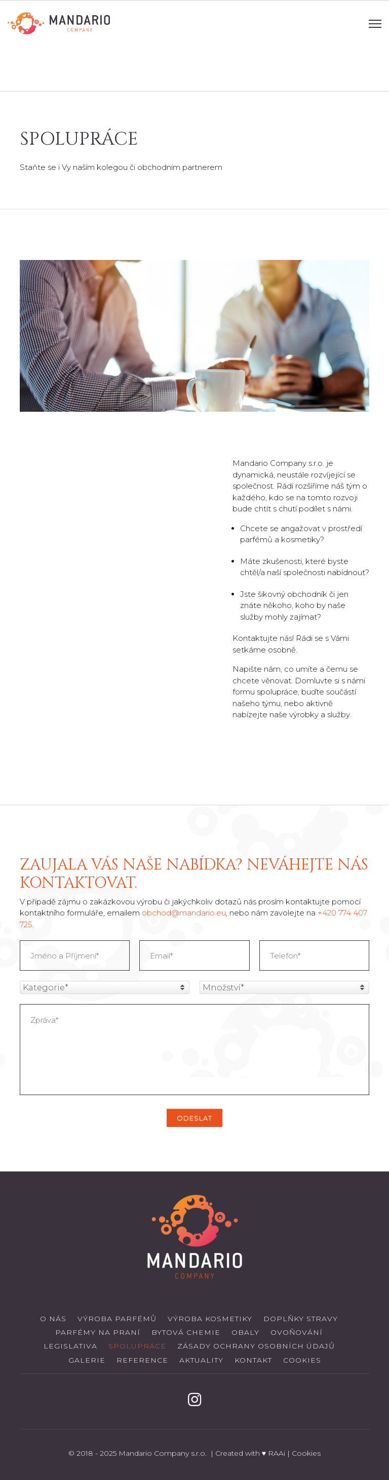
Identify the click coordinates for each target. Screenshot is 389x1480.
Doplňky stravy (300, 1318)
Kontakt (253, 1360)
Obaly (245, 1332)
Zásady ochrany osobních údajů (256, 1346)
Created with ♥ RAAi (250, 1453)
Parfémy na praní (97, 1332)
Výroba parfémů (117, 1318)
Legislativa (70, 1346)
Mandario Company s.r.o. (164, 1453)
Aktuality (201, 1360)
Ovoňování (296, 1332)
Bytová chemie (185, 1332)
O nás (53, 1318)
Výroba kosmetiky (210, 1318)
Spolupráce (137, 1346)
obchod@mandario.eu (184, 913)
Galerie (86, 1360)
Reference (142, 1360)
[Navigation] (375, 23)
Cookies (302, 1360)
